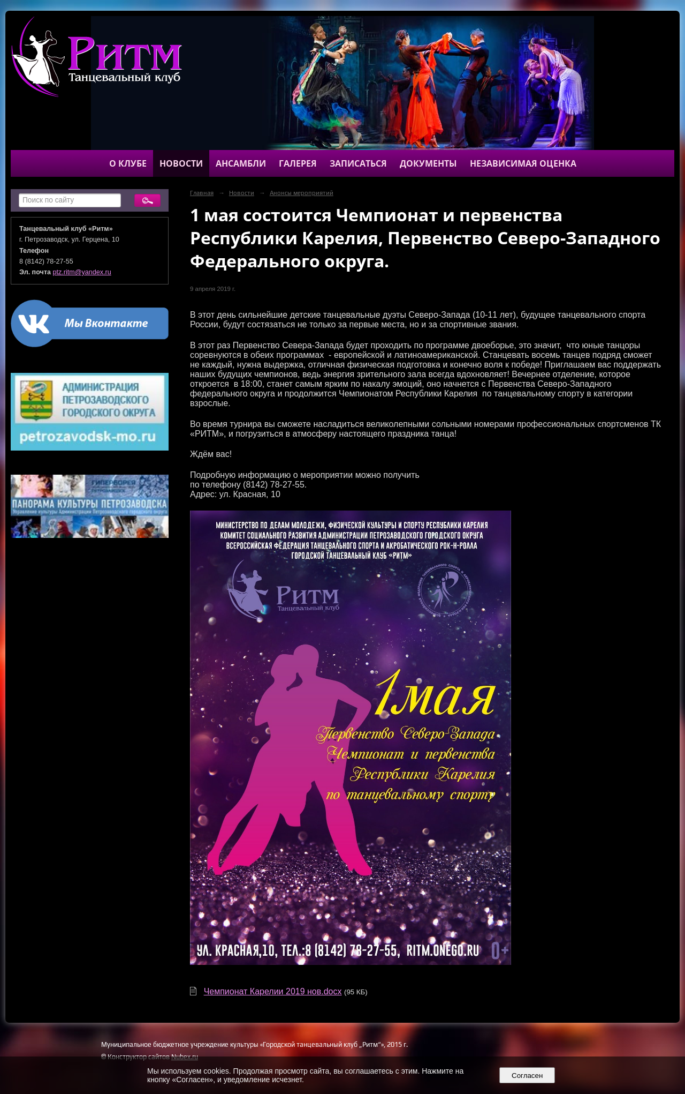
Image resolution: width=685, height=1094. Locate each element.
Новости (181, 163)
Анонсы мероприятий (301, 193)
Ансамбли (241, 163)
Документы (428, 163)
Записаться (358, 163)
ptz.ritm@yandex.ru (82, 272)
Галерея (298, 163)
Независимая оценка (523, 163)
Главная (202, 193)
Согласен (527, 1075)
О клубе (128, 163)
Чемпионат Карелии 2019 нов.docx (273, 991)
